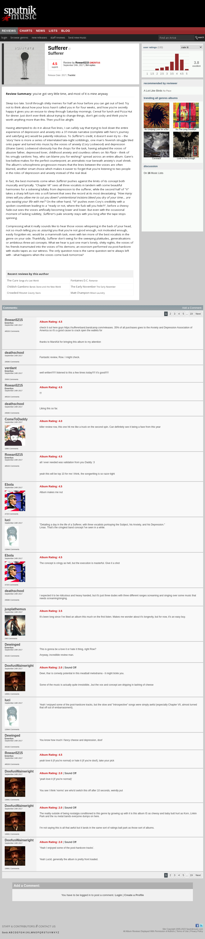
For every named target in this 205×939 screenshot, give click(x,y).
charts (26, 30)
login (4, 37)
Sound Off (70, 667)
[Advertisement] (172, 205)
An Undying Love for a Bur (157, 129)
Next (198, 313)
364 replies (90, 65)
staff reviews (57, 37)
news (40, 30)
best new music (77, 37)
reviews (9, 30)
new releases (39, 37)
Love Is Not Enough (186, 158)
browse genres (19, 37)
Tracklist (71, 75)
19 (191, 313)
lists (53, 30)
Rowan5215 (82, 62)
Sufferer (59, 48)
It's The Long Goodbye (186, 129)
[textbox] (176, 37)
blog (65, 30)
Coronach (156, 158)
